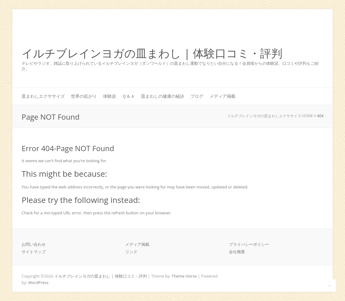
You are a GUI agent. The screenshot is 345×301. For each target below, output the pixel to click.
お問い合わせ (34, 244)
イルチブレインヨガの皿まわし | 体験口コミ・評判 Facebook (289, 31)
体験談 (109, 96)
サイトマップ (34, 251)
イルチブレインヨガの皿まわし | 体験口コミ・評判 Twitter (298, 31)
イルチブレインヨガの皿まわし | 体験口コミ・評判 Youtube (308, 31)
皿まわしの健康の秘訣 (162, 96)
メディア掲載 (222, 96)
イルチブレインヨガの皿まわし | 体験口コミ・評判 (152, 53)
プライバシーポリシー (249, 244)
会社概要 (237, 251)
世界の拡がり (84, 96)
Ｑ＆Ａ (128, 96)
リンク (131, 251)
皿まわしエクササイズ (43, 96)
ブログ (196, 96)
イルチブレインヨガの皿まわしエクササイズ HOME (270, 115)
